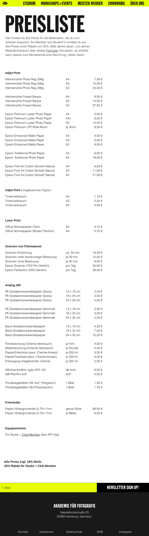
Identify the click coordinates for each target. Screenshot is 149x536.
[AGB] (100, 531)
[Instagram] (125, 531)
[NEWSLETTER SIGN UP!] (123, 487)
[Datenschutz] (74, 531)
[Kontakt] (23, 531)
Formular (52, 50)
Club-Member (31, 434)
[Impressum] (46, 531)
